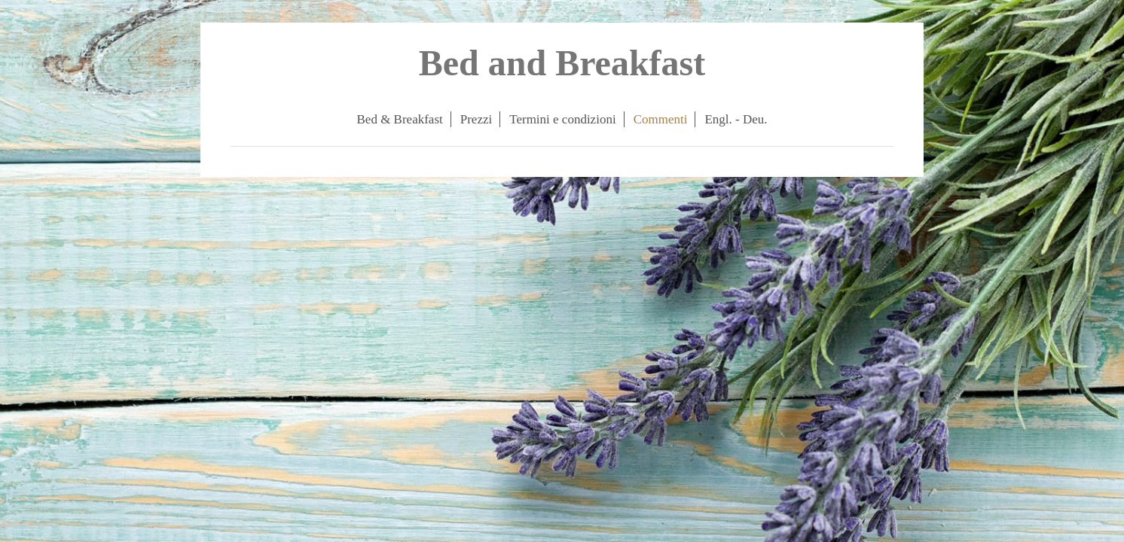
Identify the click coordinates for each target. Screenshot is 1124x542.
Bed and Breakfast (562, 63)
